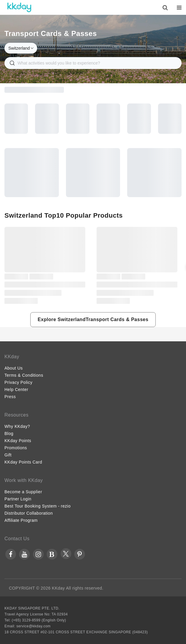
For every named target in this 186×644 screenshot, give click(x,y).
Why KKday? (17, 426)
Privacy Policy (18, 382)
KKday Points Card (23, 462)
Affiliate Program (21, 520)
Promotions (15, 447)
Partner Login (17, 499)
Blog (8, 433)
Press (10, 396)
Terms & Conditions (23, 375)
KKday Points (17, 440)
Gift (8, 455)
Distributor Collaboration (28, 513)
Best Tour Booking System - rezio (37, 506)
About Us (13, 368)
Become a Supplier (23, 491)
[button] (93, 319)
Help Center (16, 389)
